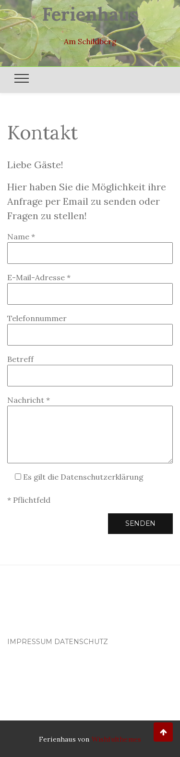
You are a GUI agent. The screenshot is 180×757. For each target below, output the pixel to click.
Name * (90, 245)
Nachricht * (90, 429)
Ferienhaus (90, 13)
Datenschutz (81, 641)
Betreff (90, 367)
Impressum (29, 641)
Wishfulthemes (117, 739)
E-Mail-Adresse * (90, 286)
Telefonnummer (90, 326)
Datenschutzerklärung (102, 477)
